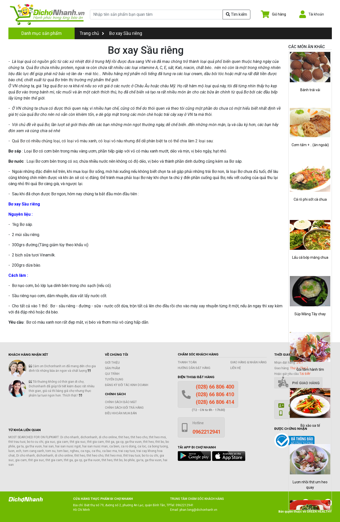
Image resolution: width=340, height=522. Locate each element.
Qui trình (112, 374)
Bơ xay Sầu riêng (125, 33)
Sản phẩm (112, 368)
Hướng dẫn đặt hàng (194, 368)
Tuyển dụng (114, 379)
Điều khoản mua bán (121, 413)
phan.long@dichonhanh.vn (198, 510)
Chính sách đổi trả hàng (124, 407)
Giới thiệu (112, 362)
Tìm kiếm (236, 14)
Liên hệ (235, 368)
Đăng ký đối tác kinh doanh (126, 385)
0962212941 (185, 505)
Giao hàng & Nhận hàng (248, 362)
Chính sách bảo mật (121, 402)
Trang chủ (92, 33)
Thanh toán (187, 362)
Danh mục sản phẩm (41, 33)
